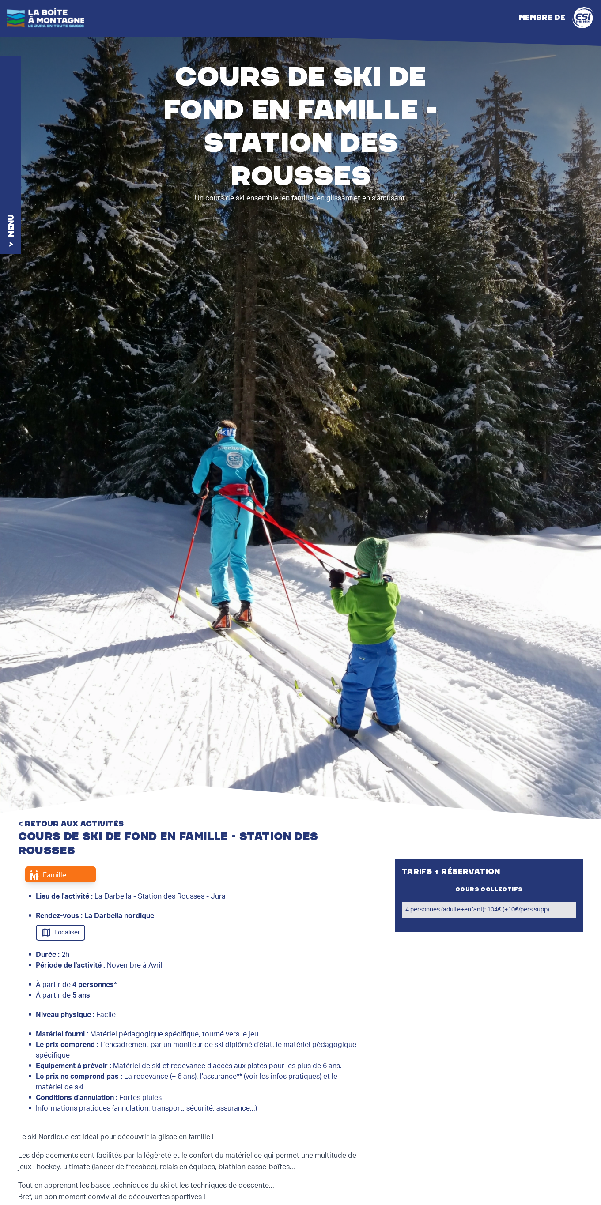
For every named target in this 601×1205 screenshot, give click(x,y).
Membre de (556, 17)
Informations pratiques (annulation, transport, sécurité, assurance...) (146, 1108)
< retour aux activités (71, 824)
